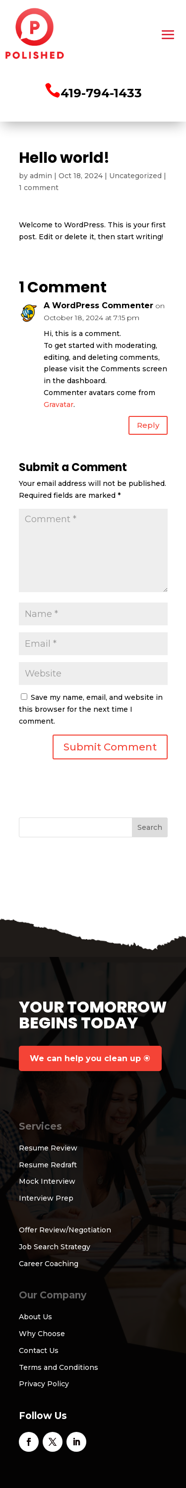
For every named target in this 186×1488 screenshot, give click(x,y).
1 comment (39, 187)
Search (149, 827)
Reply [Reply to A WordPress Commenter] (148, 425)
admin (41, 175)
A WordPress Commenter (98, 305)
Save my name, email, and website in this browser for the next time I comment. (91, 709)
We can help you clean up (85, 1058)
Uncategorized (135, 175)
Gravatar (58, 404)
